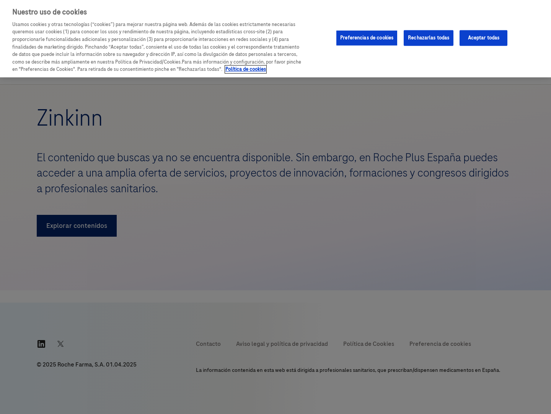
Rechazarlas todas (428, 37)
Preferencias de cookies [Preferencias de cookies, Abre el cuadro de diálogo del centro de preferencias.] (366, 37)
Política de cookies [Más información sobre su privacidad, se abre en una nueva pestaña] (245, 69)
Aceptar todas (484, 37)
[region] (275, 38)
